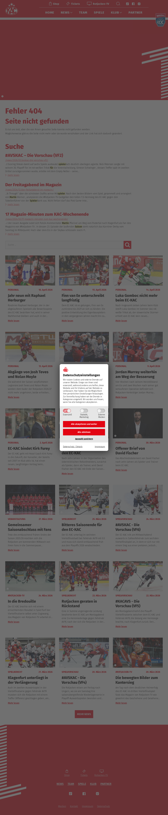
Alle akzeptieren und (84, 423)
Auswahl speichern (84, 440)
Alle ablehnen (84, 432)
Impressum (100, 447)
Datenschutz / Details (72, 447)
